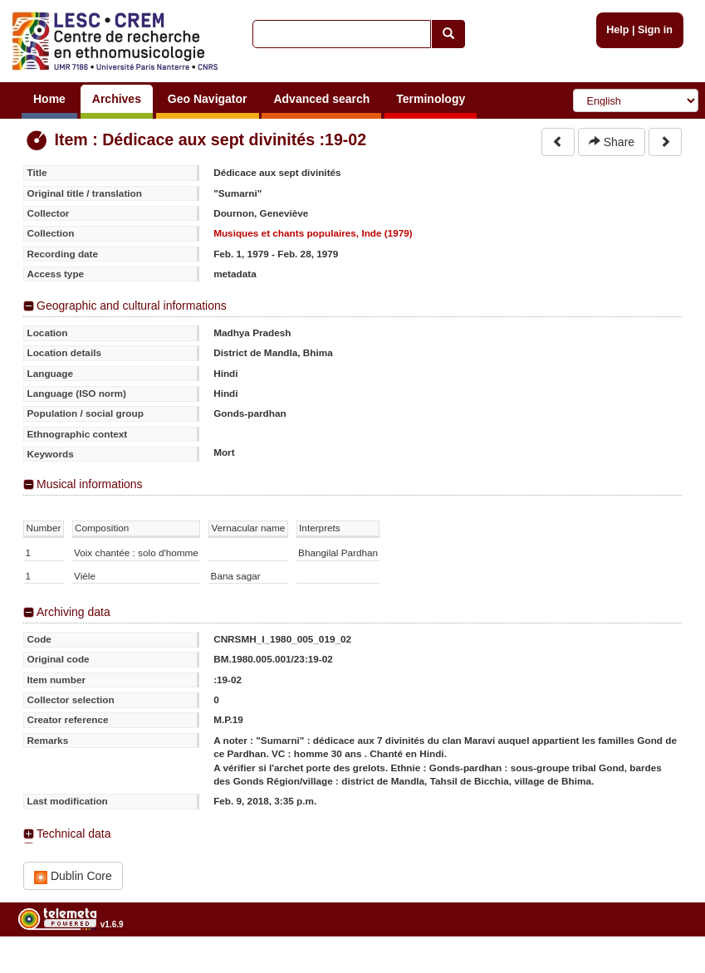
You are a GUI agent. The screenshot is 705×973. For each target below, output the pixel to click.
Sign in (655, 30)
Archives (116, 98)
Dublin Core (73, 876)
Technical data (74, 833)
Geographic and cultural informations (132, 305)
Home (49, 98)
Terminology (430, 98)
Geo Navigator (207, 98)
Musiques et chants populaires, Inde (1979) (313, 232)
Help (617, 30)
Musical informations (90, 484)
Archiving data (73, 612)
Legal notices (663, 966)
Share (611, 142)
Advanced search (321, 98)
